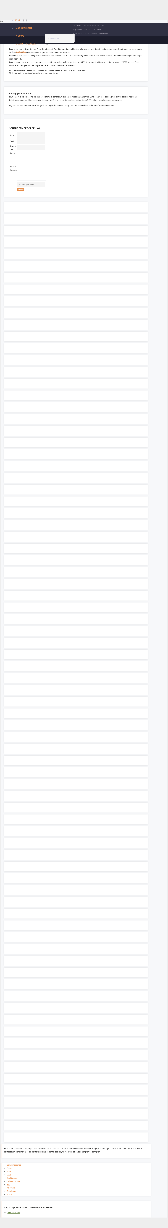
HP (8, 1188)
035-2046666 (13, 1216)
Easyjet (10, 1172)
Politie (9, 1198)
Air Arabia (11, 1191)
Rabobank (11, 1195)
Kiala (9, 1175)
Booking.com (12, 1181)
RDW (9, 1178)
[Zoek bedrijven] (60, 38)
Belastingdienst (14, 1168)
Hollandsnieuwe (14, 1185)
